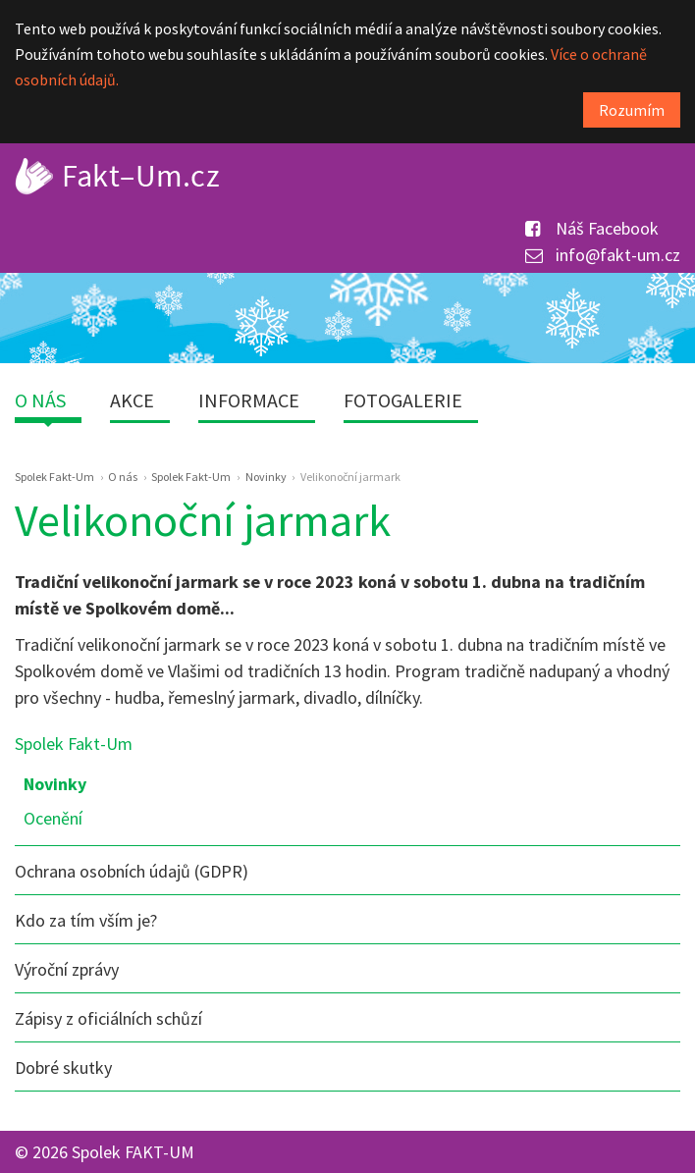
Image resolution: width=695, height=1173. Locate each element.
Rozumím (632, 110)
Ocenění (53, 818)
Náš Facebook (592, 228)
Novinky (55, 784)
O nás (40, 400)
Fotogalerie (403, 400)
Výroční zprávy (67, 969)
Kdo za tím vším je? (86, 920)
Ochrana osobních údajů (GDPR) (131, 871)
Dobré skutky (63, 1067)
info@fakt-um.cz (602, 254)
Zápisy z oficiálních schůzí (108, 1018)
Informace (248, 400)
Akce (132, 400)
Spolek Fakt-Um (74, 743)
